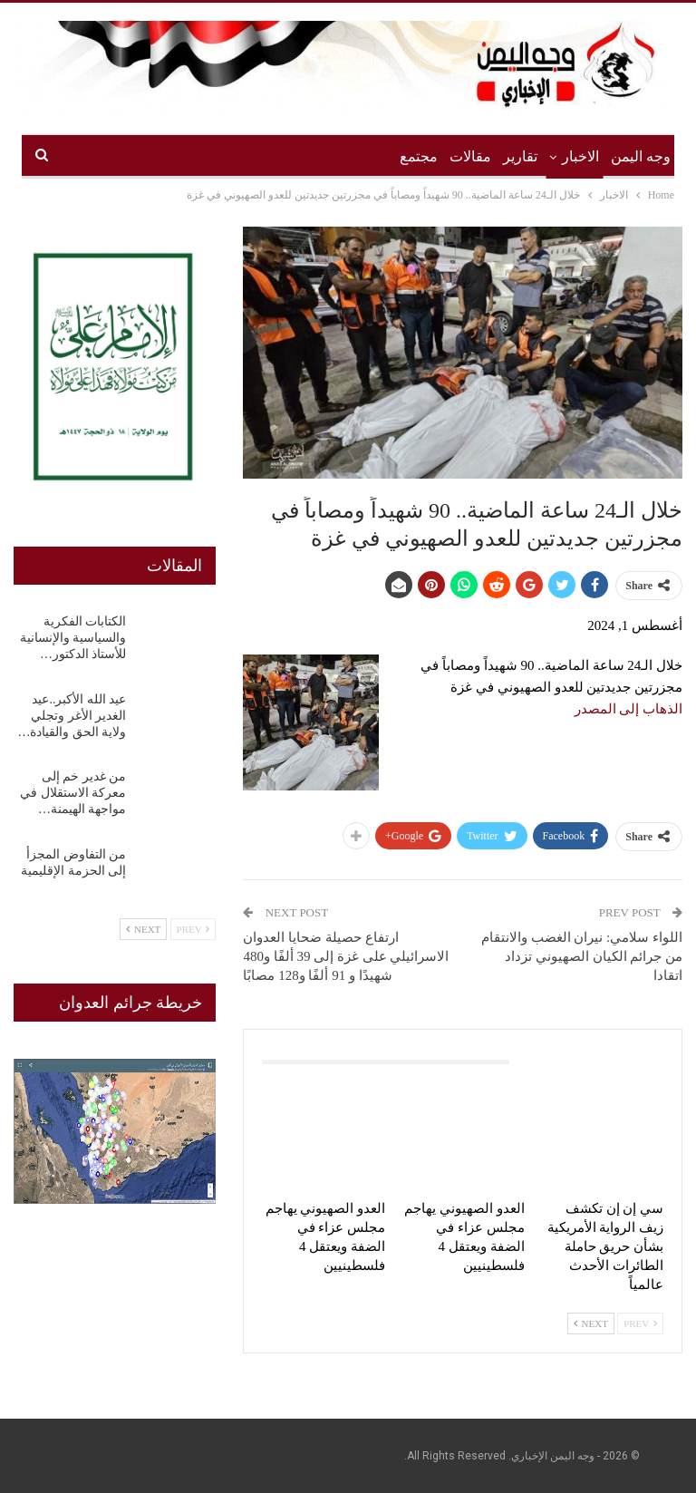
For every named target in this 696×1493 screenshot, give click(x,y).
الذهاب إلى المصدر (629, 709)
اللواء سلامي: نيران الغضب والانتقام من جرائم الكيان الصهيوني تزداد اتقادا (581, 956)
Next (591, 1323)
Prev (640, 1323)
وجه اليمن (641, 156)
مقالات (470, 156)
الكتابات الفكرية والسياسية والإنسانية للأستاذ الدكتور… (73, 638)
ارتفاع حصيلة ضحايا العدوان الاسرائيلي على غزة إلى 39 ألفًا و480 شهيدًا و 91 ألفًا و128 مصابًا (346, 956)
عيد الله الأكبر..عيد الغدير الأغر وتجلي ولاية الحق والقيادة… (71, 716)
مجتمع (419, 156)
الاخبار (580, 156)
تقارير (520, 156)
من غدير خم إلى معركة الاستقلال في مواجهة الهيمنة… (73, 793)
